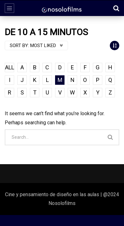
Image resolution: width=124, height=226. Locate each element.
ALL (9, 67)
